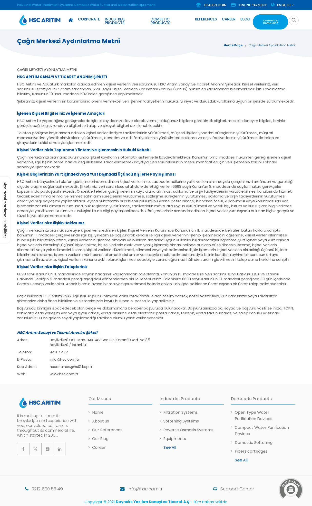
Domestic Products (171, 19)
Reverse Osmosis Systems (188, 428)
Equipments (174, 437)
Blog (246, 19)
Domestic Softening (254, 440)
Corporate (89, 19)
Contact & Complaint (270, 20)
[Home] (71, 20)
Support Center (227, 487)
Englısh (282, 5)
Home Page (233, 43)
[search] (294, 19)
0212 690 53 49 (36, 487)
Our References (107, 428)
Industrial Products (125, 19)
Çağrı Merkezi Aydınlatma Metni (272, 43)
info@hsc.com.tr (133, 487)
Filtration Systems (180, 410)
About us (100, 419)
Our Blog (100, 437)
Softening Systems (181, 419)
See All (169, 445)
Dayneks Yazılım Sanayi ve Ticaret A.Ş (152, 499)
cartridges (257, 449)
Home (98, 410)
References (206, 19)
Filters (241, 449)
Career (229, 19)
